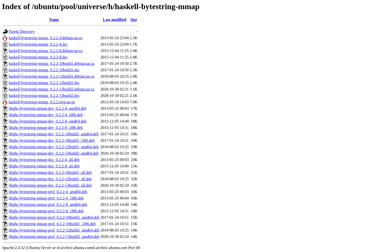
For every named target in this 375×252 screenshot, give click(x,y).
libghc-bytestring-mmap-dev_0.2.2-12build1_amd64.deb (54, 147)
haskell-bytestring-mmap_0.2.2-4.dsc (38, 44)
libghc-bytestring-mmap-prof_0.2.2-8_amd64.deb (48, 204)
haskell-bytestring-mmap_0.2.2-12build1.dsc (44, 83)
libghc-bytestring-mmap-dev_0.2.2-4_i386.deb (46, 115)
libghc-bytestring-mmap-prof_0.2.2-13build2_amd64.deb (54, 236)
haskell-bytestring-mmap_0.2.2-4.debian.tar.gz (45, 38)
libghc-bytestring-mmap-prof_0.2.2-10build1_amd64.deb (54, 217)
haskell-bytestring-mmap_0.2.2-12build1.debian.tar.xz (52, 76)
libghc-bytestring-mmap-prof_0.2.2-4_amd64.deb (48, 192)
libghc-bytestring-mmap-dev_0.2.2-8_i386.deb (46, 128)
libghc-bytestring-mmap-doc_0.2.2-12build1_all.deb (50, 179)
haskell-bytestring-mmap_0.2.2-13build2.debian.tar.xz (52, 89)
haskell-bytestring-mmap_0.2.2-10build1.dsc (44, 70)
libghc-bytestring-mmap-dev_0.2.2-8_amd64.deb (47, 121)
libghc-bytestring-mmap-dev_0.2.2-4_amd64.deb (47, 108)
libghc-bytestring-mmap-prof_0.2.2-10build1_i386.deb (52, 224)
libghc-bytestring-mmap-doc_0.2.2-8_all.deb (44, 166)
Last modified (114, 20)
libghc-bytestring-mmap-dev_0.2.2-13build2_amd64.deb (54, 153)
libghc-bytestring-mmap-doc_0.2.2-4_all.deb (44, 160)
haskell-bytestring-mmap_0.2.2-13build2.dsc (44, 95)
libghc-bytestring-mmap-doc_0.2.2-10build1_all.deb (50, 172)
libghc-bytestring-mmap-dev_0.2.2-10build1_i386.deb (52, 140)
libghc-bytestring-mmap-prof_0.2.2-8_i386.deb (46, 211)
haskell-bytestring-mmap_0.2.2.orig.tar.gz (42, 102)
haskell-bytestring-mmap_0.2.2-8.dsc (38, 57)
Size (133, 20)
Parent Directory (22, 31)
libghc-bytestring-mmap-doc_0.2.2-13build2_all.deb (50, 185)
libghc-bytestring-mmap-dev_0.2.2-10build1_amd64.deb (54, 134)
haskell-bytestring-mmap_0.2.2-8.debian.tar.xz (45, 51)
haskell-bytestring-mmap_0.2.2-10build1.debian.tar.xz (52, 63)
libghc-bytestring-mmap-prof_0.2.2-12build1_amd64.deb (54, 230)
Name (54, 20)
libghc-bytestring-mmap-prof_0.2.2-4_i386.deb (46, 198)
